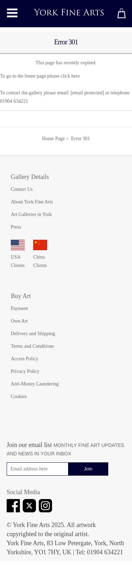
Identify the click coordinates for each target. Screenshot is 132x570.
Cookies (19, 396)
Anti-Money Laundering (35, 384)
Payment (19, 308)
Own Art (19, 321)
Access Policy (24, 358)
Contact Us (22, 189)
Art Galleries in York (31, 214)
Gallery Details (30, 176)
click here (70, 76)
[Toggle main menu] (12, 13)
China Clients (40, 257)
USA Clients (18, 257)
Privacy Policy (25, 371)
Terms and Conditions (32, 346)
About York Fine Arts (32, 201)
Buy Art (21, 296)
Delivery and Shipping (33, 333)
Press (16, 227)
